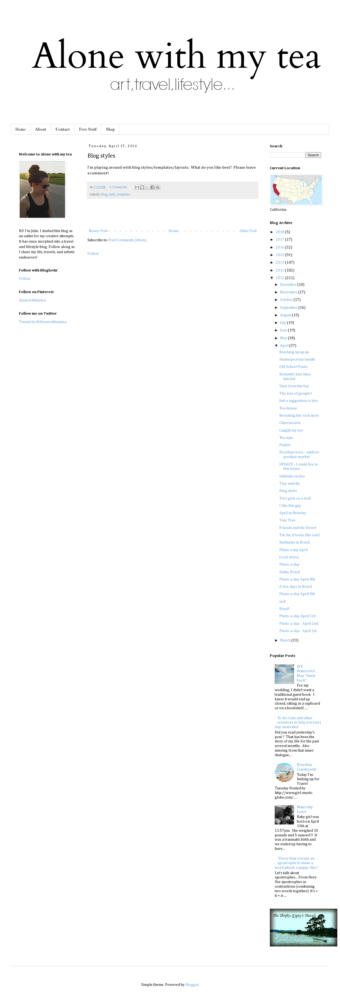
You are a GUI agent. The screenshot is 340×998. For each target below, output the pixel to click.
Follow (93, 254)
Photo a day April (293, 550)
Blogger (192, 985)
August (286, 315)
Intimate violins (292, 476)
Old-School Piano (293, 367)
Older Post (248, 231)
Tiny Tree (287, 520)
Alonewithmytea (32, 300)
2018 (280, 232)
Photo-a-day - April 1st (298, 631)
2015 (280, 255)
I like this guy (290, 506)
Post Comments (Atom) (127, 240)
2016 (280, 247)
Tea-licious (288, 408)
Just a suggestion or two (298, 401)
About (40, 129)
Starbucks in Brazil (294, 542)
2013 (280, 270)
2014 (280, 262)
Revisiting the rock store (299, 415)
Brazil (284, 609)
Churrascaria (289, 423)
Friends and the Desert (297, 528)
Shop (110, 129)
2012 (280, 278)
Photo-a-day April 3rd (297, 616)
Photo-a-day (289, 564)
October (287, 300)
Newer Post (98, 231)
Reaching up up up (294, 352)
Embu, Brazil (289, 572)
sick (282, 601)
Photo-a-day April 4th (297, 579)
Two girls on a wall (295, 498)
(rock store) (289, 557)
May (284, 338)
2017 (280, 240)
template (123, 194)
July (283, 323)
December (288, 285)
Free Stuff (88, 129)
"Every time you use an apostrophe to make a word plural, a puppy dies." (297, 863)
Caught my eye (291, 430)
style (112, 194)
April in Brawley (292, 513)
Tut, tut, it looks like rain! (299, 535)
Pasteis (285, 445)
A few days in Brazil (295, 587)
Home (20, 129)
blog (104, 194)
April (284, 346)
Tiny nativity (289, 484)
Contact (63, 129)
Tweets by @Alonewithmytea (42, 322)
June (284, 330)
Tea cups (286, 438)
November (289, 292)
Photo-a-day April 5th (297, 594)
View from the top (294, 386)
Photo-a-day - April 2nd (298, 624)
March (285, 640)
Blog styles (288, 491)
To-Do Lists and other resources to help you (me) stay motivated (298, 722)
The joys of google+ (295, 393)
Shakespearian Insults (297, 359)
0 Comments (118, 187)
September (289, 308)
